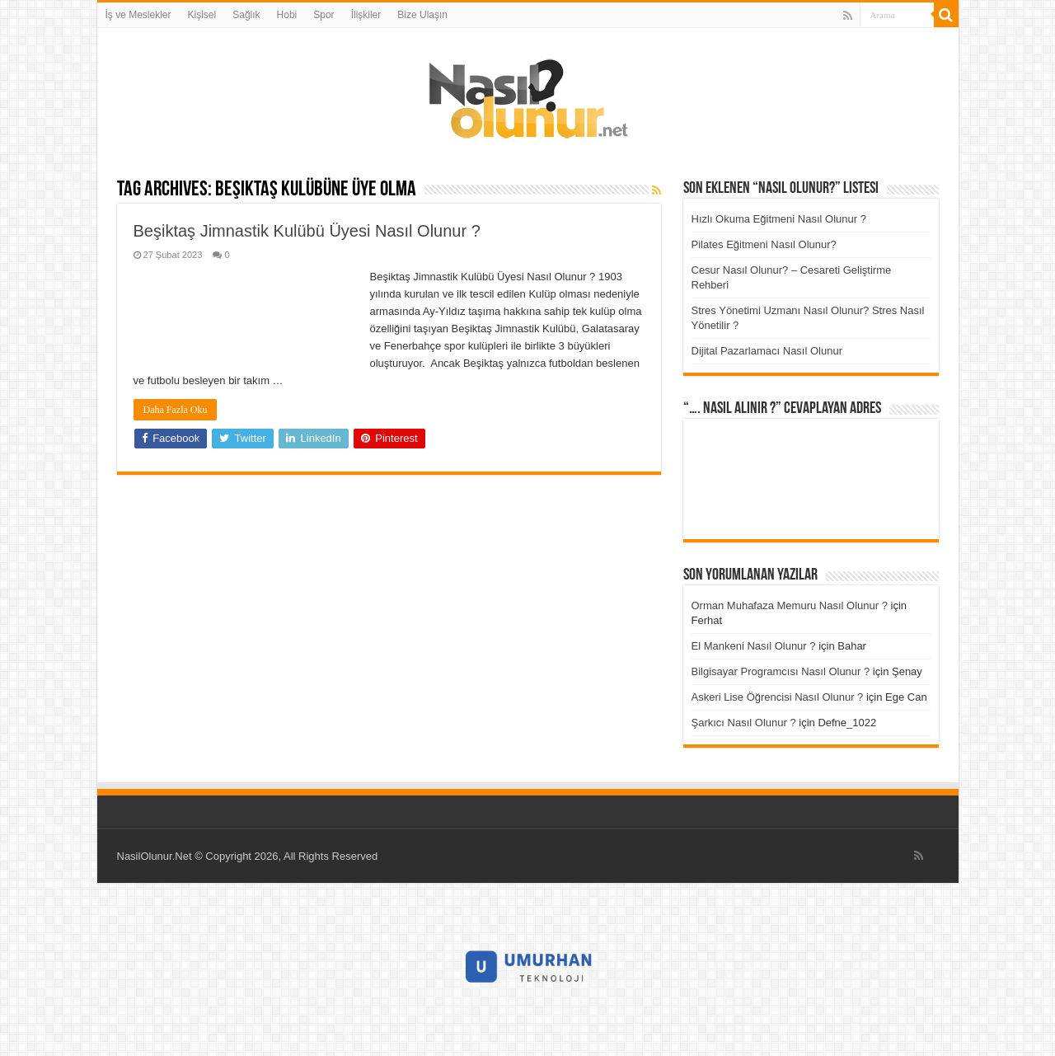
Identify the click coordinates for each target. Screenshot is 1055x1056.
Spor (323, 15)
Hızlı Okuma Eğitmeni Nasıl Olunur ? (779, 219)
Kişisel (202, 15)
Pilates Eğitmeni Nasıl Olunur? (764, 244)
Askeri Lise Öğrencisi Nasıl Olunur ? (778, 697)
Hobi (287, 15)
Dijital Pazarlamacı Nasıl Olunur (767, 351)
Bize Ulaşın (422, 15)
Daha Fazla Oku (175, 409)
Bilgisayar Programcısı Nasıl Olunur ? (781, 671)
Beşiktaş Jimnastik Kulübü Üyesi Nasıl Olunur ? (307, 231)
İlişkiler (366, 15)
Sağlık (246, 15)
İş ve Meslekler (138, 15)
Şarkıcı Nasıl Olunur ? (744, 722)
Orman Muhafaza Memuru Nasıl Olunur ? (790, 605)
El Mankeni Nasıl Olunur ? (754, 646)
